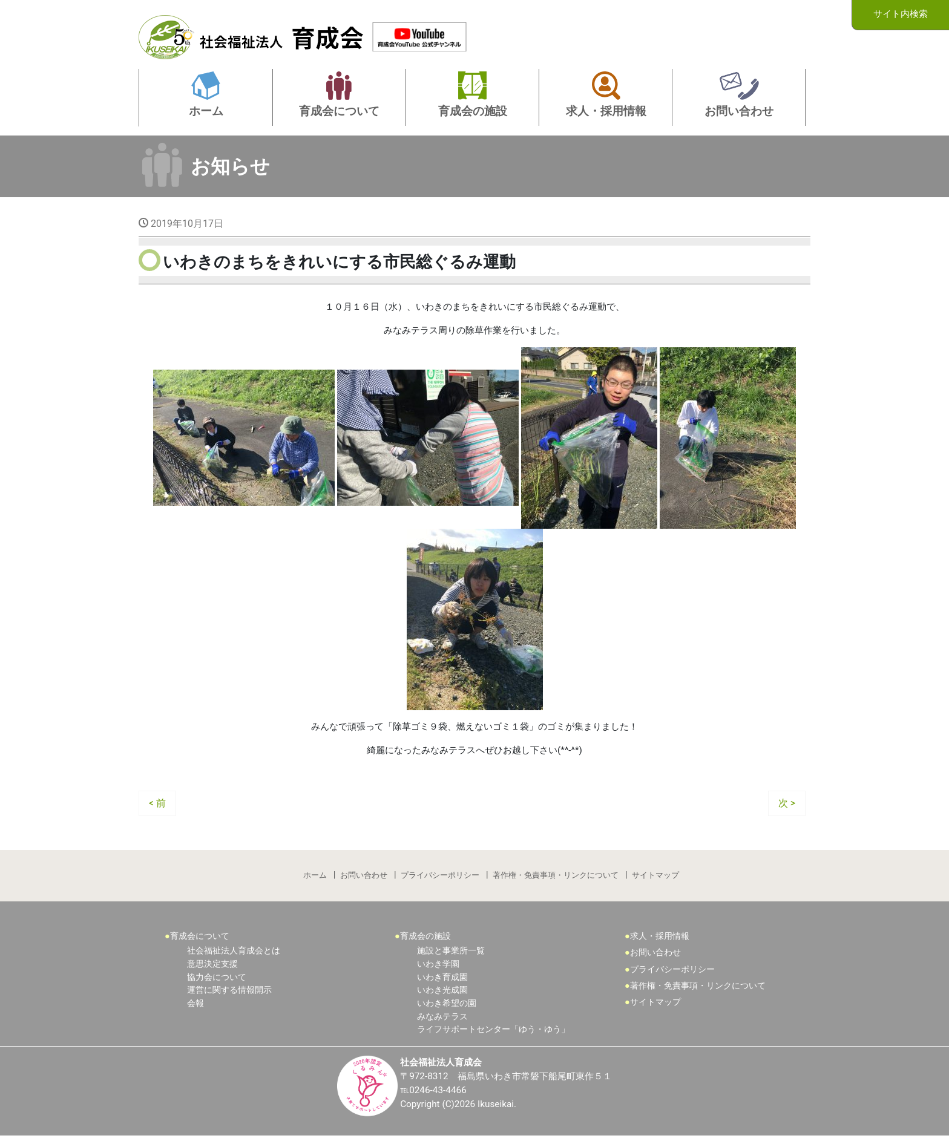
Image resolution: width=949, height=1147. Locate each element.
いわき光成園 (442, 1000)
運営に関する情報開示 (229, 1000)
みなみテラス (442, 1027)
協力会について (216, 987)
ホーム (314, 884)
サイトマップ (656, 884)
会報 (195, 1013)
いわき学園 (438, 974)
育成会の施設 (425, 946)
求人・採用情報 (659, 946)
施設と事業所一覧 (451, 961)
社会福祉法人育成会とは (233, 961)
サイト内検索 (901, 14)
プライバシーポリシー (440, 884)
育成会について (199, 946)
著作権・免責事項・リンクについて (556, 884)
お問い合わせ (363, 884)
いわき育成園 (442, 987)
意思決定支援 (212, 974)
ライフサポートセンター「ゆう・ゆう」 (493, 1039)
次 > (786, 810)
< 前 (157, 810)
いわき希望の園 (446, 1013)
